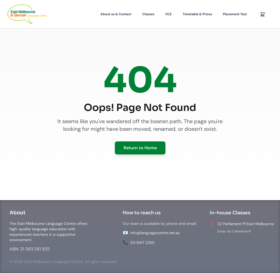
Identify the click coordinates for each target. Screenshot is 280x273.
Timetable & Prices (197, 14)
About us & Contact (115, 14)
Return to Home (140, 148)
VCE (168, 14)
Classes (148, 14)
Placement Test (235, 14)
